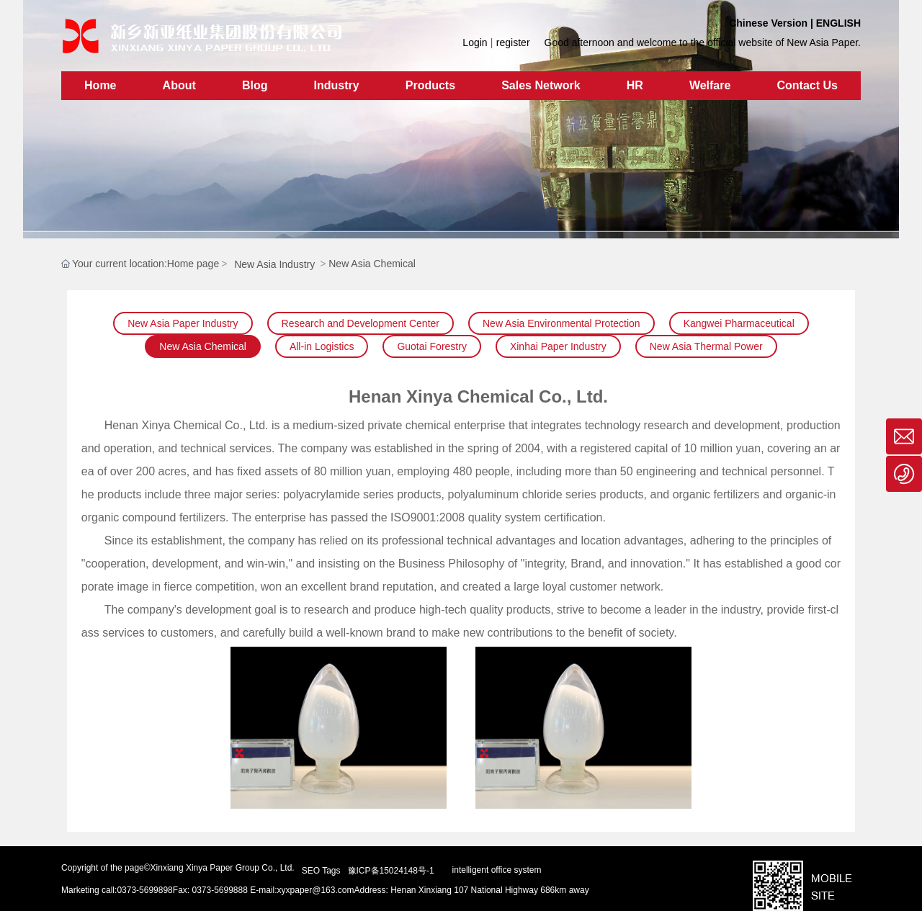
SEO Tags (321, 871)
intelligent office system (497, 870)
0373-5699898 (144, 890)
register (513, 42)
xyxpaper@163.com (315, 890)
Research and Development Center (360, 323)
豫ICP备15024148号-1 (391, 871)
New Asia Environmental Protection (561, 323)
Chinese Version (768, 23)
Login (476, 42)
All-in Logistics (322, 346)
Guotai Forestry (431, 346)
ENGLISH (838, 23)
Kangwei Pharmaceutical (739, 323)
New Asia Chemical (202, 346)
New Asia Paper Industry (182, 323)
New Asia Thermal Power (706, 346)
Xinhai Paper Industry (558, 346)
